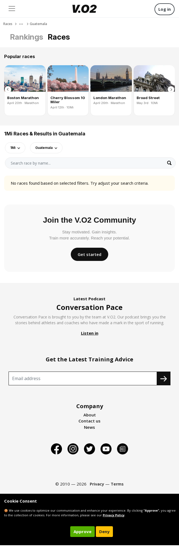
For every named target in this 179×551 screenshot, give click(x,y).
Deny (104, 531)
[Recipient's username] (83, 378)
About (89, 415)
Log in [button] (164, 9)
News (89, 427)
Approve (82, 531)
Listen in (89, 333)
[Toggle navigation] (11, 8)
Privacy (97, 484)
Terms (117, 484)
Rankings (26, 37)
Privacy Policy (113, 515)
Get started (89, 254)
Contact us (89, 421)
